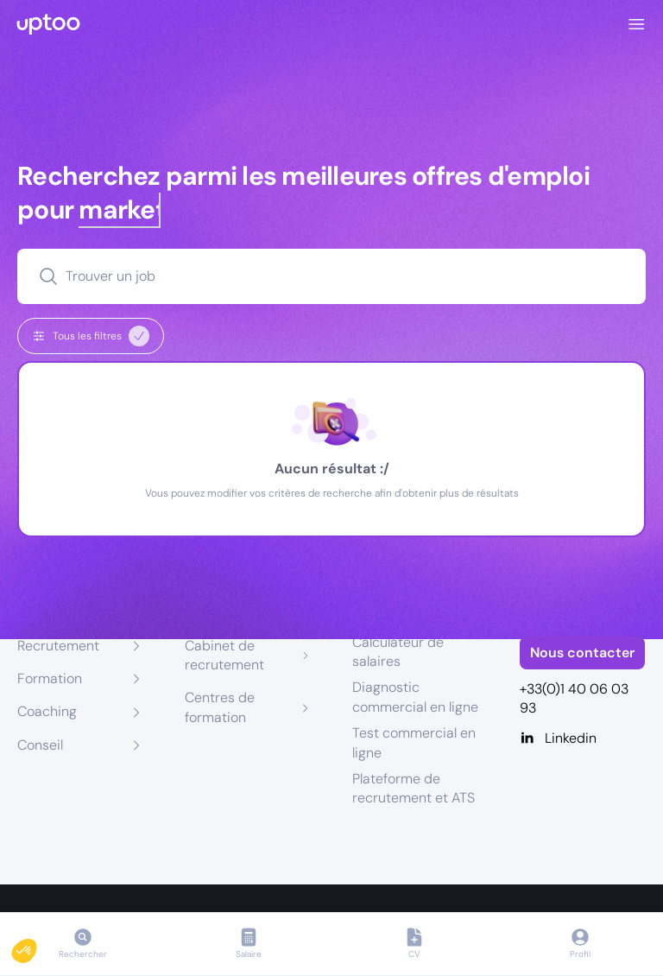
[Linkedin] (583, 738)
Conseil (40, 745)
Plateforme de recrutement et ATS (413, 788)
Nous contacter (582, 652)
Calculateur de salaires (398, 651)
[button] (36, 946)
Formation (49, 678)
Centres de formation (220, 707)
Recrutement (58, 646)
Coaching (47, 711)
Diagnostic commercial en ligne (415, 696)
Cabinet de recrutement (224, 655)
